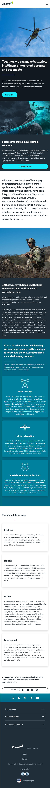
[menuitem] (18, 689)
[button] (25, 166)
